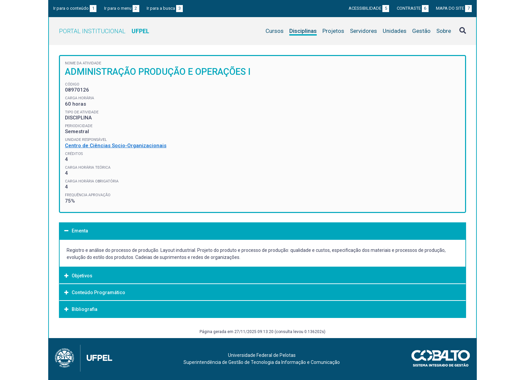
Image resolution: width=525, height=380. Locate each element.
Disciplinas (303, 31)
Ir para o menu (121, 8)
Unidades (394, 31)
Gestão (421, 31)
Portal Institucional (104, 31)
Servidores (363, 31)
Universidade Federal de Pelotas (262, 355)
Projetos (333, 31)
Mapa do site (454, 8)
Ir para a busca (165, 8)
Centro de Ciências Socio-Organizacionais (115, 146)
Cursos (275, 31)
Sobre (443, 31)
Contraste (413, 8)
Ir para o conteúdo (74, 8)
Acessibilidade (369, 8)
